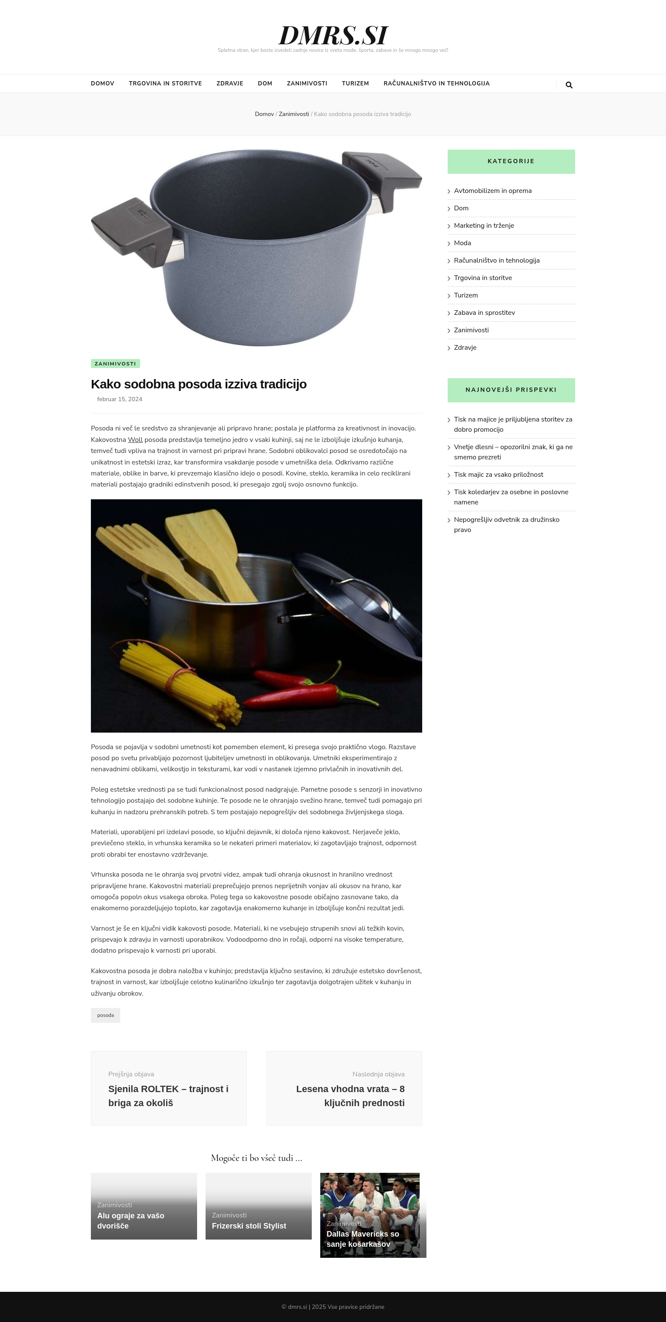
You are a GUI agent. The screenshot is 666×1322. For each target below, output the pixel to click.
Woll (135, 439)
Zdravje (230, 84)
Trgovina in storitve (165, 84)
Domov (103, 84)
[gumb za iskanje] (569, 85)
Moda (462, 243)
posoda (105, 1015)
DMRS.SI (333, 34)
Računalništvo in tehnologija (437, 84)
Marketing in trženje (484, 225)
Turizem (355, 84)
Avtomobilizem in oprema (493, 190)
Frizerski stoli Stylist (249, 1226)
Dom (265, 84)
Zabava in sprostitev (484, 312)
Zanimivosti (307, 84)
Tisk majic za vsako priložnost (498, 474)
